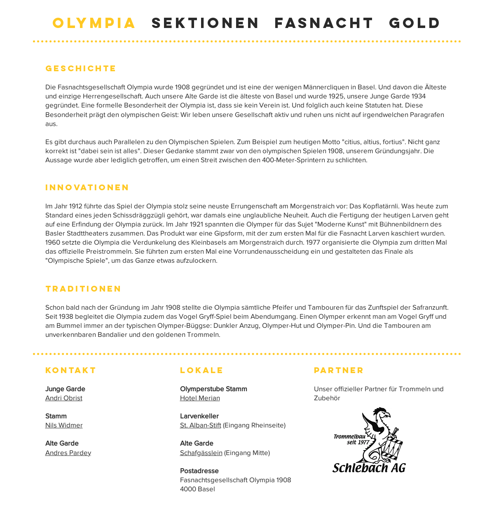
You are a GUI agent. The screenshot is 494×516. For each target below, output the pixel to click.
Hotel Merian (200, 398)
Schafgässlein (201, 452)
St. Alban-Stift (200, 425)
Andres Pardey (68, 452)
